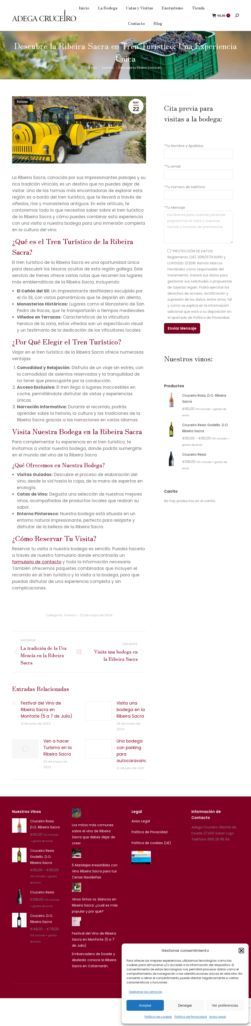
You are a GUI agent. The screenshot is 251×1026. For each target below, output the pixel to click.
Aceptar (145, 1005)
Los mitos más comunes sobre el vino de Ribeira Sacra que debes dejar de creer (93, 842)
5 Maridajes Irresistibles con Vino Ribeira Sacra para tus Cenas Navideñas (95, 879)
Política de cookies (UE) (151, 851)
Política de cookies (158, 1017)
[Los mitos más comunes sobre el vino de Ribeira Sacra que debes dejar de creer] (76, 822)
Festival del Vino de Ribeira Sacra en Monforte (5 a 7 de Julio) (46, 717)
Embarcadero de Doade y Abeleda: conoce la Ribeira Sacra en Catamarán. (94, 968)
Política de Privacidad (190, 1017)
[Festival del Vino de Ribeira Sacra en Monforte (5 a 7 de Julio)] (76, 930)
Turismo (22, 110)
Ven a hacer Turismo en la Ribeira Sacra (57, 755)
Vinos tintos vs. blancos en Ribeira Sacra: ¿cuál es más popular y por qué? (95, 913)
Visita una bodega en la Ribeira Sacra (131, 717)
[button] (241, 950)
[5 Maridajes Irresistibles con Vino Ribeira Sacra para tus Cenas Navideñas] (76, 862)
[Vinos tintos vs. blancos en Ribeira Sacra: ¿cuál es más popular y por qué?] (76, 896)
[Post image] (14, 711)
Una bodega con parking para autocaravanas (133, 759)
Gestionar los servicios (145, 992)
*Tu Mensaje (174, 215)
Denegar (185, 1005)
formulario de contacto (36, 570)
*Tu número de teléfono (184, 195)
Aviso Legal (217, 1017)
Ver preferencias (225, 1005)
